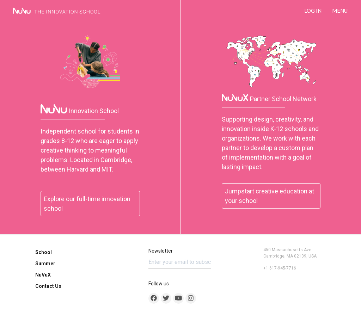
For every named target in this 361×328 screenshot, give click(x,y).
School (43, 252)
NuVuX (43, 275)
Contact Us (48, 286)
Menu (340, 10)
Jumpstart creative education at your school (269, 195)
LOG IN (313, 10)
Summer (45, 263)
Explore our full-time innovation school (87, 203)
